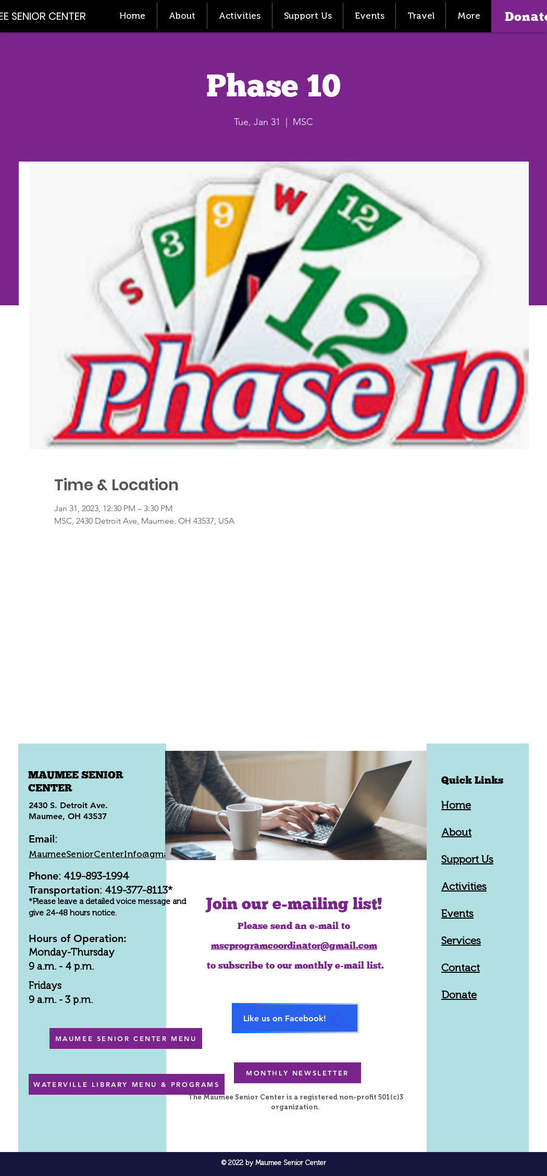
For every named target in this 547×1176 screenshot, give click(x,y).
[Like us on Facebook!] (295, 1018)
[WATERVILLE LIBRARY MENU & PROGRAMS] (127, 1084)
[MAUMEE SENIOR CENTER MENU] (125, 1038)
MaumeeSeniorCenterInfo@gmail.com (111, 854)
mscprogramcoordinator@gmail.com (294, 945)
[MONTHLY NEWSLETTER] (297, 1072)
